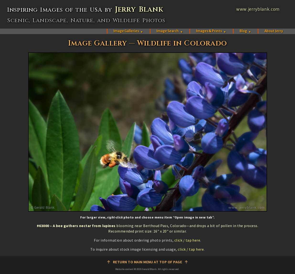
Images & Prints (211, 31)
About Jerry (273, 31)
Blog (245, 31)
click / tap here (187, 240)
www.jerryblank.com (258, 9)
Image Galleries (128, 31)
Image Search (169, 31)
